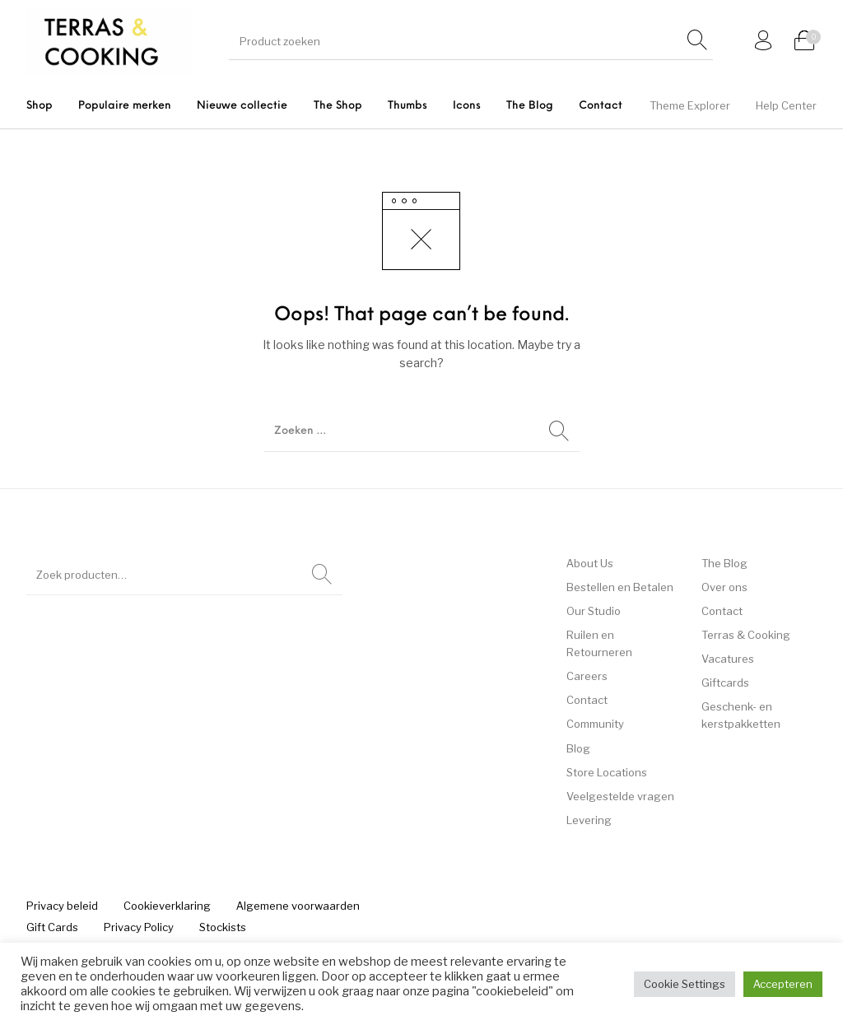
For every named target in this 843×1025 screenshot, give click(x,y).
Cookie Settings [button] (684, 983)
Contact (587, 699)
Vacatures (727, 658)
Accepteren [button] (783, 983)
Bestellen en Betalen (619, 587)
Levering (589, 820)
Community (595, 723)
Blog (578, 748)
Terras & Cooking (745, 634)
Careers (587, 676)
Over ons (724, 587)
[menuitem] (39, 105)
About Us (589, 563)
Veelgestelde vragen (620, 796)
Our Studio (593, 610)
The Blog (724, 563)
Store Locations (606, 772)
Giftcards (725, 682)
